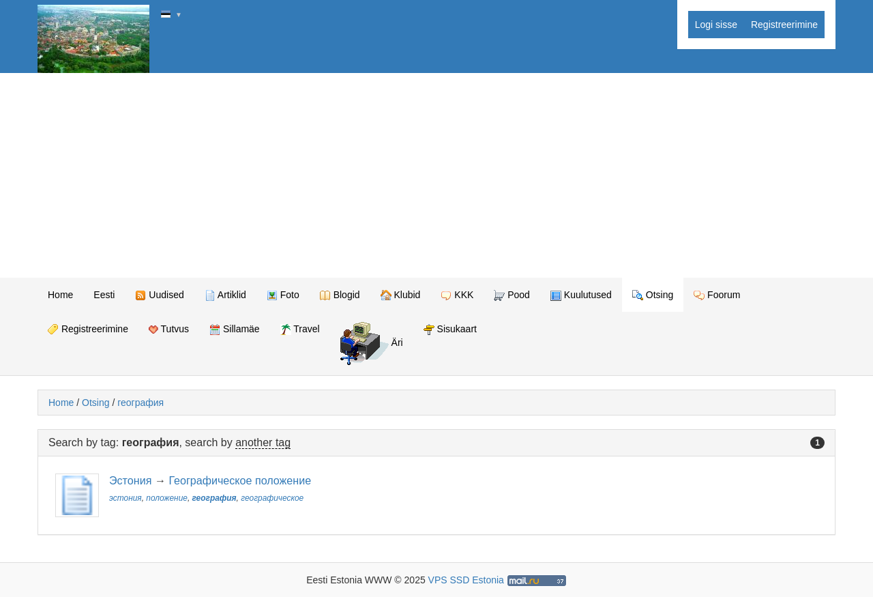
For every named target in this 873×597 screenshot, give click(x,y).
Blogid (340, 295)
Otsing (652, 295)
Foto (283, 295)
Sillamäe (234, 329)
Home (60, 294)
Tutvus (169, 328)
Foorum (717, 295)
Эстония (130, 480)
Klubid (401, 295)
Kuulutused (581, 295)
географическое (272, 498)
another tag (263, 442)
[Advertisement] (436, 175)
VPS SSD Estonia (466, 579)
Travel (300, 329)
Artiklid (225, 295)
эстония (125, 498)
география (140, 402)
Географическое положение (239, 480)
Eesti (104, 294)
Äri (371, 343)
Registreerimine (784, 24)
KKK (457, 295)
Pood (512, 295)
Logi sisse (716, 24)
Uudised (159, 295)
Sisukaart (450, 329)
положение (167, 498)
